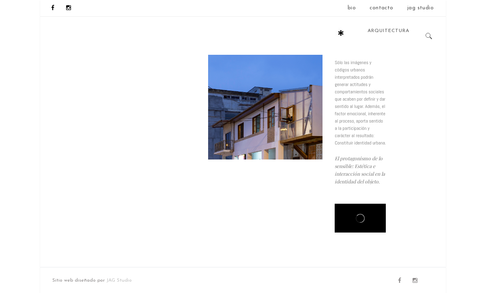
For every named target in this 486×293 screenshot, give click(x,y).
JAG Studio (119, 280)
